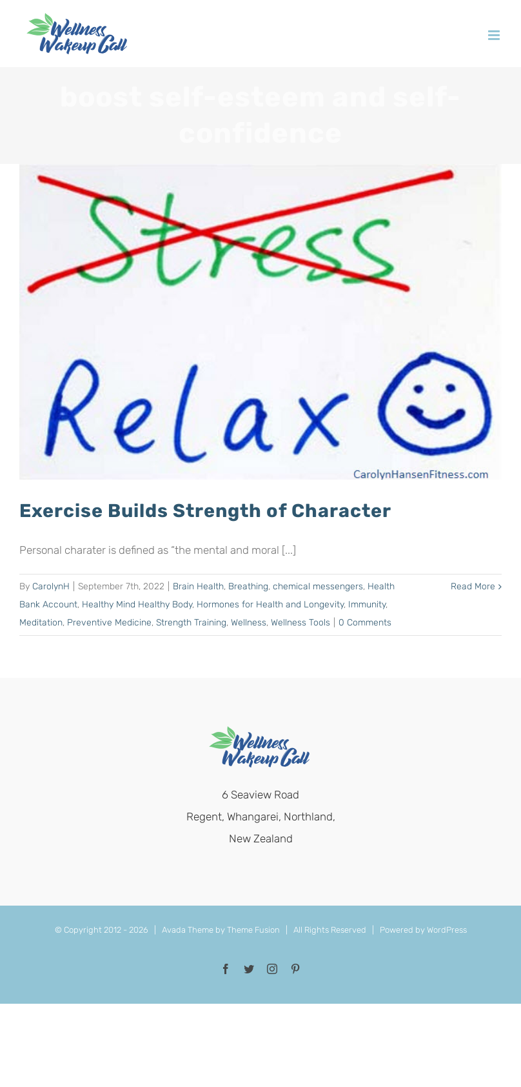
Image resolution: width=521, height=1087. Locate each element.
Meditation (41, 622)
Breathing (248, 586)
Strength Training (191, 622)
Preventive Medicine (109, 622)
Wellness (248, 622)
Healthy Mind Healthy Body (137, 604)
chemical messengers (318, 586)
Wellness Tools (300, 622)
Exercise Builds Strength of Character (205, 511)
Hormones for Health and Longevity (270, 604)
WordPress (447, 930)
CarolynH (51, 586)
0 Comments (365, 622)
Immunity (367, 604)
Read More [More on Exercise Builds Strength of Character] (473, 586)
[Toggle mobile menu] (495, 35)
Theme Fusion (253, 930)
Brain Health (198, 586)
